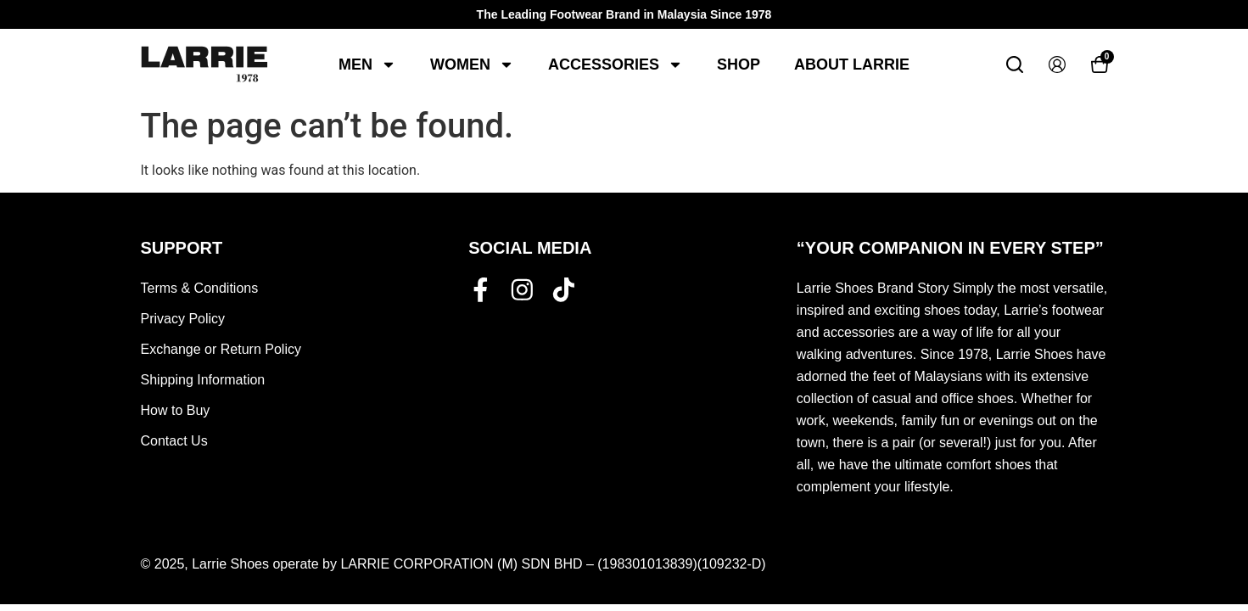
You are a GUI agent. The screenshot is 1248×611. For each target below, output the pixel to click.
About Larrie (851, 64)
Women (472, 64)
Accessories (615, 64)
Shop (738, 64)
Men (367, 64)
